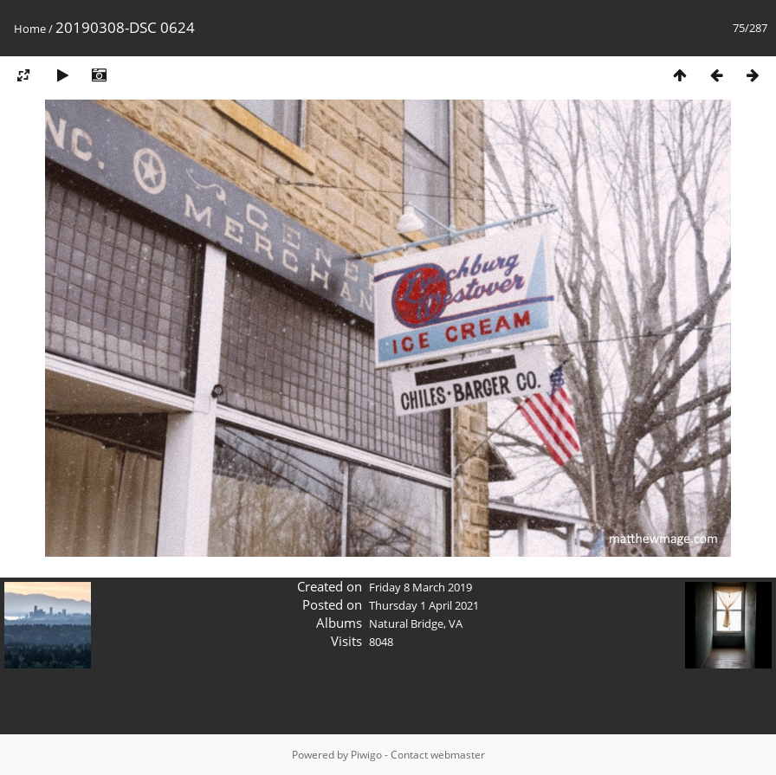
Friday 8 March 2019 (420, 587)
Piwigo (366, 754)
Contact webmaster (438, 754)
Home (30, 28)
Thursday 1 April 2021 (424, 605)
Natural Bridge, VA (415, 623)
